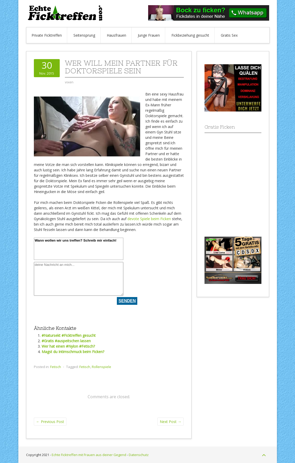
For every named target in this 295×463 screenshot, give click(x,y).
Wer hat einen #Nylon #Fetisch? (68, 346)
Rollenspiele (101, 366)
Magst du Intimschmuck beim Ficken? (73, 351)
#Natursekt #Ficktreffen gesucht (69, 335)
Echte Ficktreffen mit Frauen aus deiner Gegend (89, 454)
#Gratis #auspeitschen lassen (66, 340)
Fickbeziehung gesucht (190, 35)
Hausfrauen (116, 35)
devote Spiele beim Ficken (149, 218)
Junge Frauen (149, 35)
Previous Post (50, 421)
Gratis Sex (229, 35)
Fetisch (55, 366)
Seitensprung (84, 35)
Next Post (170, 421)
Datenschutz (139, 454)
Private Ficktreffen (47, 35)
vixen (69, 82)
